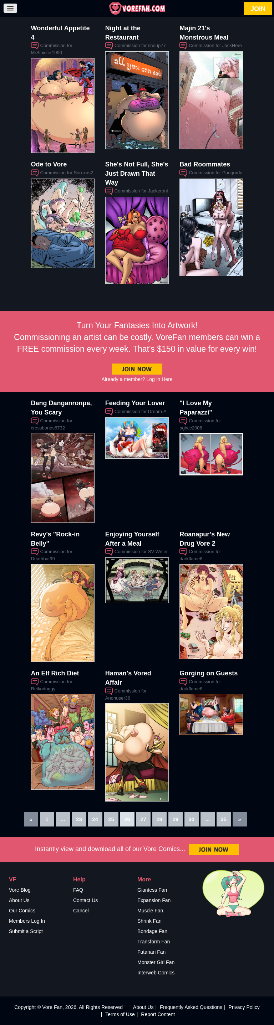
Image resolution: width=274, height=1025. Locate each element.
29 (175, 819)
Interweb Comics (155, 972)
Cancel (81, 910)
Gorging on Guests (208, 673)
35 (223, 819)
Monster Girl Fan (155, 962)
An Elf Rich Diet (55, 673)
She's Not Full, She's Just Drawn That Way (136, 173)
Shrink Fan (149, 921)
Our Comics (22, 910)
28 (159, 819)
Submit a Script (26, 931)
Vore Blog (20, 890)
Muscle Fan (150, 910)
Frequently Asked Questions (191, 1007)
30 (191, 819)
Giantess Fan (152, 890)
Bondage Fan (152, 931)
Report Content (158, 1014)
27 (143, 819)
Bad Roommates (204, 164)
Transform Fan (153, 941)
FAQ (78, 890)
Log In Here (159, 379)
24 (95, 819)
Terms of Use (120, 1014)
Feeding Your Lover (135, 403)
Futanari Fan (151, 952)
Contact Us (85, 900)
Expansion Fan (154, 900)
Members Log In (27, 921)
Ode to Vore (49, 164)
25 (111, 819)
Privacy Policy (244, 1007)
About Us (19, 900)
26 (127, 819)
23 (79, 819)
